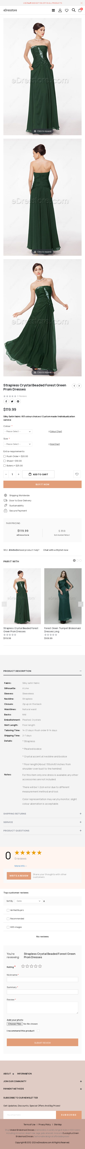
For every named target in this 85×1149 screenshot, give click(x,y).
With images (16, 927)
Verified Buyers (17, 910)
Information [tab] (22, 1073)
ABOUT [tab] (8, 1073)
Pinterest (18, 401)
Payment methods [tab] (42, 1088)
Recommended (17, 918)
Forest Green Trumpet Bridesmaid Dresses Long (62, 630)
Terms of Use (29, 1124)
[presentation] (80, 604)
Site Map (58, 1124)
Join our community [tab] (42, 1081)
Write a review (19, 875)
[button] (74, 560)
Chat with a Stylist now (55, 549)
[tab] (42, 671)
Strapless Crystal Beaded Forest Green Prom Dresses (20, 630)
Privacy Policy (45, 1124)
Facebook (6, 401)
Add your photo (15, 1019)
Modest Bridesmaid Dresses (22, 1129)
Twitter (12, 401)
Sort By (9, 901)
